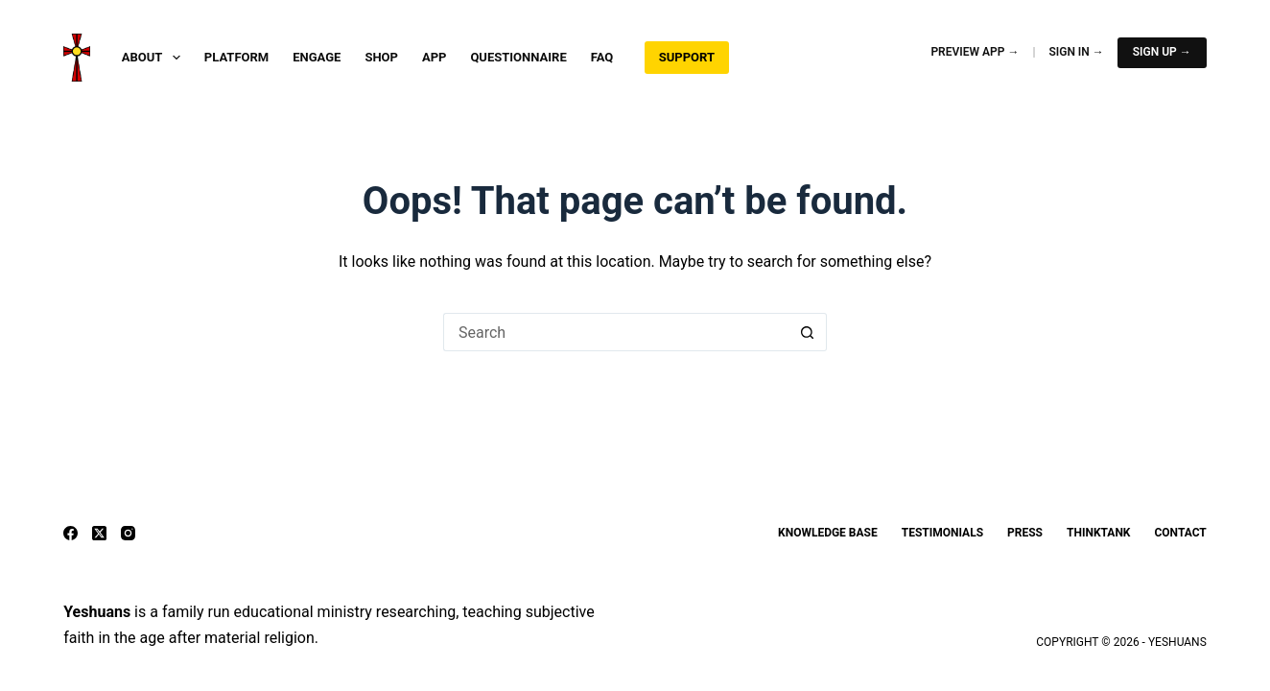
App (434, 57)
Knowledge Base (828, 532)
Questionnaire (518, 57)
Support (687, 57)
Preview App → (974, 52)
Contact (1180, 532)
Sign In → (1075, 52)
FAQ (602, 57)
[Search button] (807, 332)
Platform (236, 57)
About (155, 57)
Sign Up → (1162, 52)
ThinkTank (1098, 532)
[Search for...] (615, 332)
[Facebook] (70, 533)
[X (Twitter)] (99, 533)
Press (1025, 532)
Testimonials (942, 532)
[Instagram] (128, 533)
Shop (381, 57)
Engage (317, 57)
